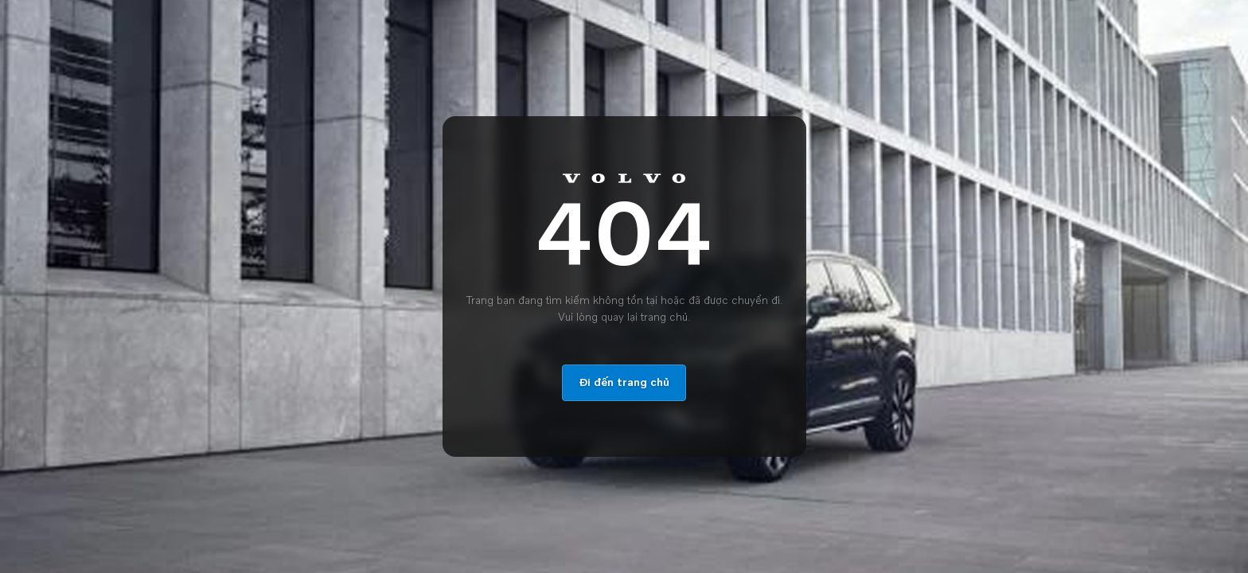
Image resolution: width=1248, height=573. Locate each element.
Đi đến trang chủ (624, 382)
